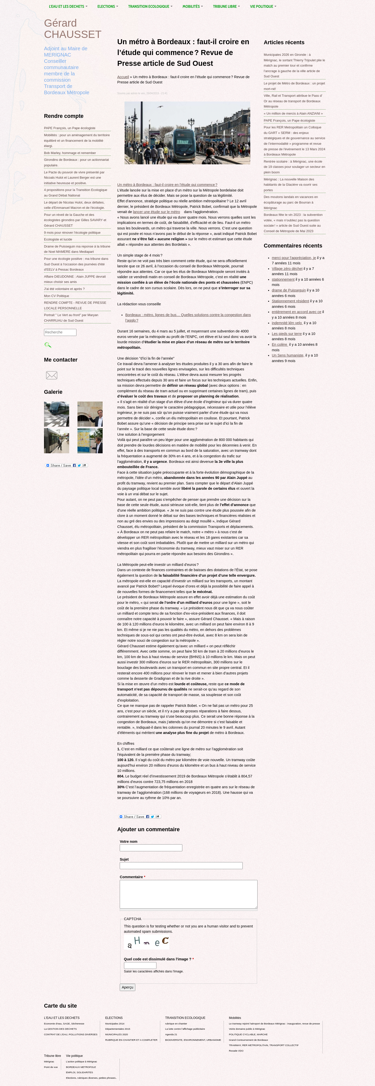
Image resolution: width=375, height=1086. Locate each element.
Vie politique (263, 6)
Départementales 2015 (117, 1028)
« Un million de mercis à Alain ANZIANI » (293, 113)
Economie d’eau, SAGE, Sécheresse (64, 1023)
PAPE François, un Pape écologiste (69, 128)
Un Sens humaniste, (288, 355)
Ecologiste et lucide (58, 239)
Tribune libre (226, 6)
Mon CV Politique (56, 296)
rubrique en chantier (176, 1023)
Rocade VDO (236, 1050)
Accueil (123, 77)
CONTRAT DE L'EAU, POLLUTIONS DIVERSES (70, 1034)
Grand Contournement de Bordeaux (248, 1040)
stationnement (283, 279)
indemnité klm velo (287, 323)
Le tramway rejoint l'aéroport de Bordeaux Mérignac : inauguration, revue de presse (274, 1023)
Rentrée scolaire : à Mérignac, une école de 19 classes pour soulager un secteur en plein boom (294, 167)
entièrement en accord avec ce (296, 312)
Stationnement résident (290, 301)
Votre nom (128, 842)
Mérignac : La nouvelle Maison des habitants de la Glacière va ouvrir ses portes (290, 184)
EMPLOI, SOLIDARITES (79, 1072)
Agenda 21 (171, 1034)
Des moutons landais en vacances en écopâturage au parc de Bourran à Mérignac (291, 202)
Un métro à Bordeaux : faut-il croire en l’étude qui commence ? (168, 185)
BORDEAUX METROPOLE (81, 1067)
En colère (280, 344)
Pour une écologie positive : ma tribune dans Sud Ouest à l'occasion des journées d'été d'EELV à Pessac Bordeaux (76, 264)
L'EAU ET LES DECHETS (68, 6)
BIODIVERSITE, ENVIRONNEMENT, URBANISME (193, 1040)
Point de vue (51, 1067)
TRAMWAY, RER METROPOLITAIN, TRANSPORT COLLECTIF (264, 1045)
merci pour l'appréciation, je (294, 258)
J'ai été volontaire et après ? (64, 289)
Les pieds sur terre (287, 334)
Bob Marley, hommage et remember (70, 153)
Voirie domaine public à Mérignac (247, 1028)
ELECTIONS (108, 6)
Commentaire (132, 877)
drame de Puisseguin (289, 290)
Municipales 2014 (114, 1023)
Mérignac (49, 1061)
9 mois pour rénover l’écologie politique (72, 232)
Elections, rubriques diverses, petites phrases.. (91, 1077)
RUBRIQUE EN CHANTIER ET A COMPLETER (131, 1040)
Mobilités (193, 6)
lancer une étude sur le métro (158, 212)
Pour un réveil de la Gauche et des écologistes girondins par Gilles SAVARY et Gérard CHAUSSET (75, 220)
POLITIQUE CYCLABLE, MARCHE (248, 1034)
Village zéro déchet (287, 269)
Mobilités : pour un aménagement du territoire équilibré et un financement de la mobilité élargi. (77, 140)
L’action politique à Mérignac (81, 1061)
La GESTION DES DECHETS (60, 1028)
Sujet (124, 859)
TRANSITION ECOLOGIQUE (150, 6)
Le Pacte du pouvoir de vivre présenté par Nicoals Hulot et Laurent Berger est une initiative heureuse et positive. (74, 177)
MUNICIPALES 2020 (116, 1034)
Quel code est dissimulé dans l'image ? (159, 959)
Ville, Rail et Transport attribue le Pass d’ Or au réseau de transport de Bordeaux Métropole (293, 101)
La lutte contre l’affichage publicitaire (185, 1028)
